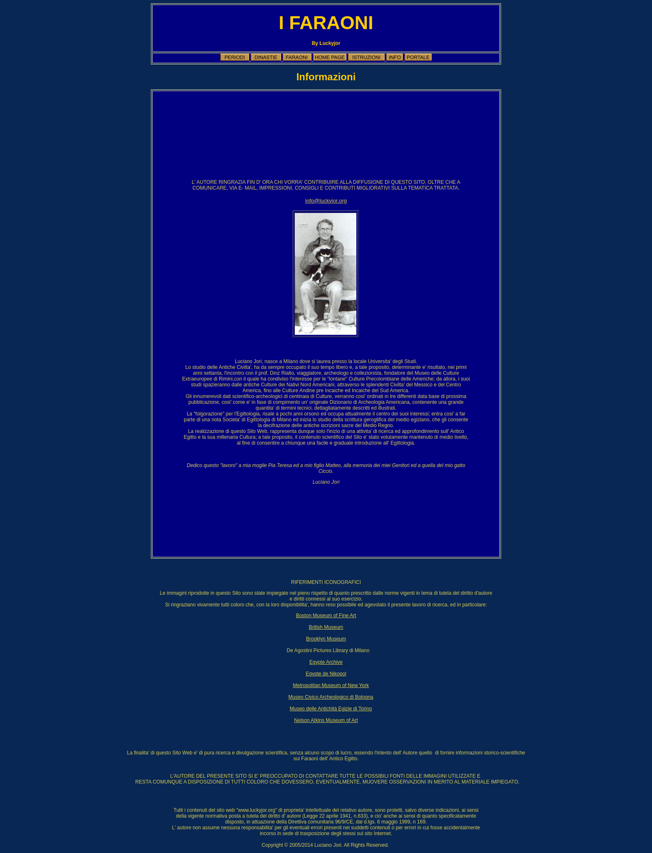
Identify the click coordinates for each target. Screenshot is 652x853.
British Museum (326, 627)
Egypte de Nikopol (326, 674)
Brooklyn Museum (326, 639)
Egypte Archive (326, 662)
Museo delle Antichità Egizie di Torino (331, 709)
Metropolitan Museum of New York (331, 685)
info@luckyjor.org (326, 201)
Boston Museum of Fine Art (326, 615)
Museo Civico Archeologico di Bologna (331, 697)
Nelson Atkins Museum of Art (326, 720)
